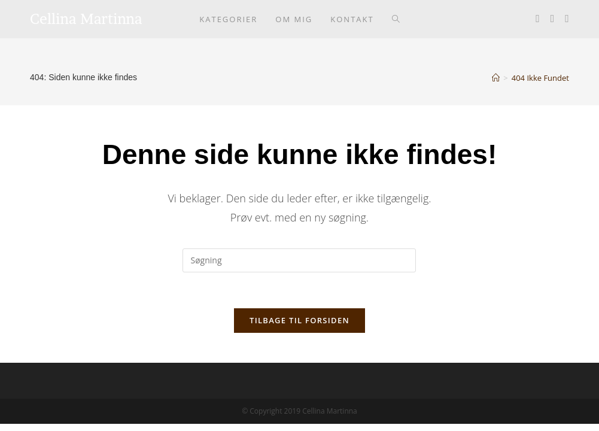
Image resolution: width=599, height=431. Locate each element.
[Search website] (396, 19)
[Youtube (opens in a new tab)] (567, 18)
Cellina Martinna (86, 19)
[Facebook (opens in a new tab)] (538, 18)
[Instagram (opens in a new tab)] (553, 18)
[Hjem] (496, 77)
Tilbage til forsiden (299, 320)
